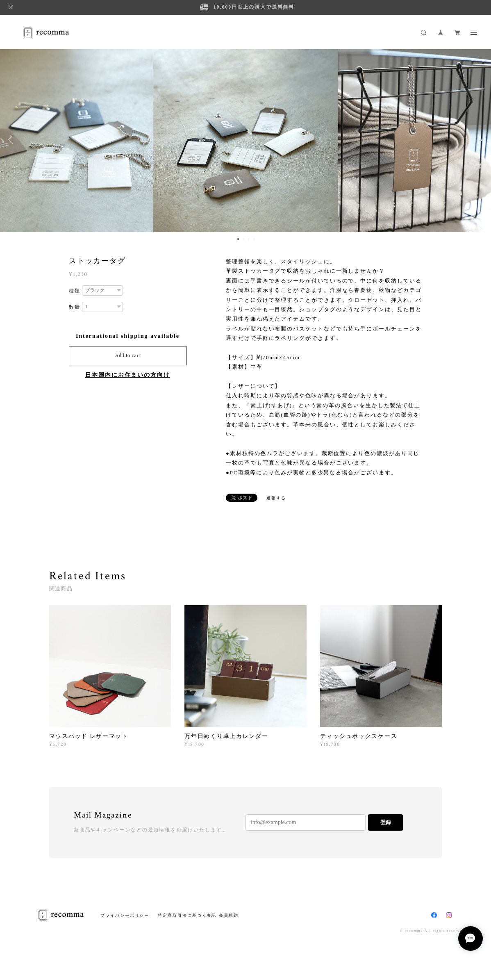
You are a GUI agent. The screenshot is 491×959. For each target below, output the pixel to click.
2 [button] (243, 239)
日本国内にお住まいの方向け (127, 375)
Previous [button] (12, 140)
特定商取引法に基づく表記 (187, 915)
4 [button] (254, 239)
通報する (276, 498)
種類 (74, 291)
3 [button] (249, 239)
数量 (74, 307)
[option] (245, 140)
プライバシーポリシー (124, 915)
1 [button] (238, 239)
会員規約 (229, 915)
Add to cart (128, 355)
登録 (385, 822)
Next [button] (479, 140)
